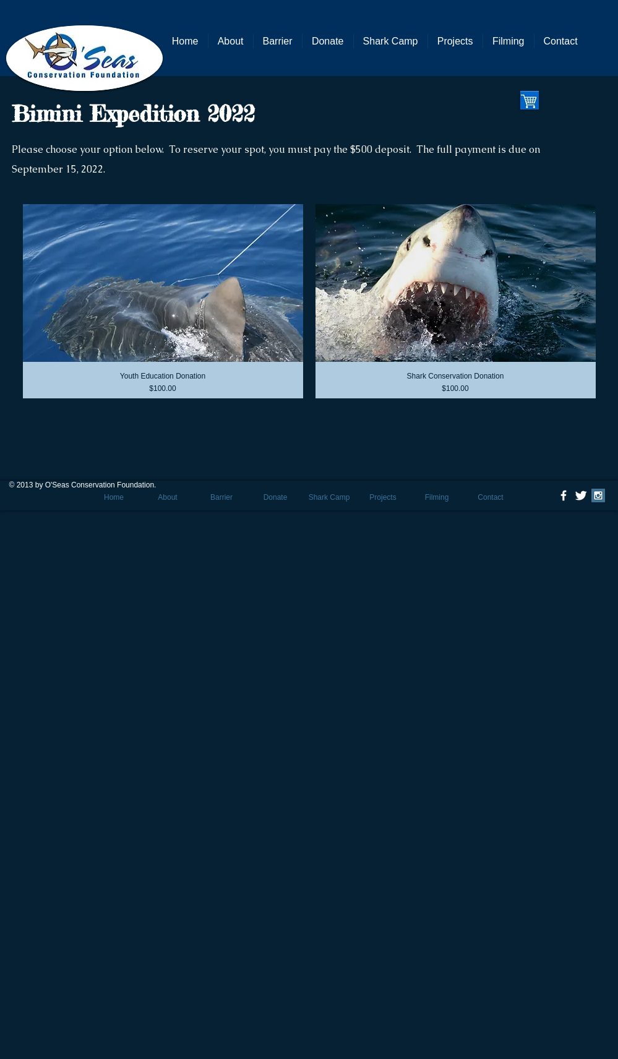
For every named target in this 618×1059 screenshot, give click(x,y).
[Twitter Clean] (581, 495)
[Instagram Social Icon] (598, 495)
